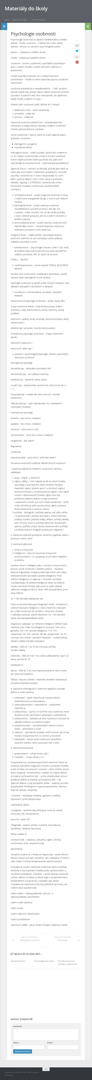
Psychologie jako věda (44, 961)
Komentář (17, 1026)
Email (50, 1043)
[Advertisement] (46, 994)
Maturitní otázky (19, 20)
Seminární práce (38, 20)
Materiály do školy (26, 8)
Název (16, 1043)
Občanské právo (18, 961)
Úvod (7, 20)
